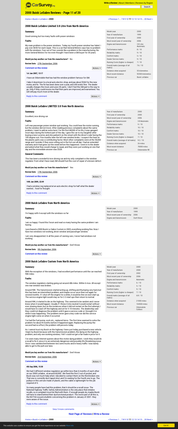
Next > (150, 19)
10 (127, 19)
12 (133, 19)
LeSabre (43, 19)
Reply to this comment (36, 96)
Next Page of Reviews (80, 414)
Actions (97, 68)
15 (141, 19)
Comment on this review (36, 68)
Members (130, 3)
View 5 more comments (63, 409)
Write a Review (110, 3)
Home (28, 19)
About (121, 3)
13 (135, 19)
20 (145, 19)
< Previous (112, 19)
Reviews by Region (144, 3)
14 (138, 19)
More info (70, 426)
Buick (35, 19)
